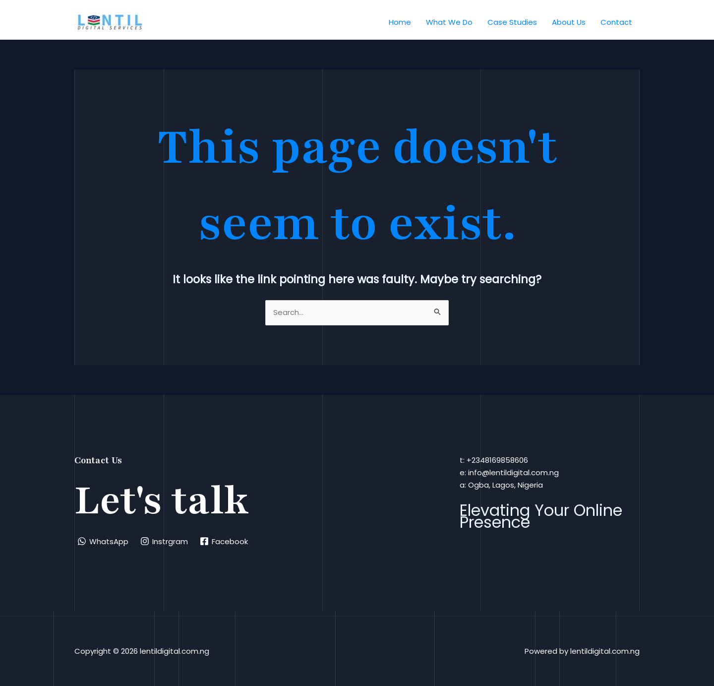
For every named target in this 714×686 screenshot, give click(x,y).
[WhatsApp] (102, 541)
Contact (616, 22)
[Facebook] (224, 541)
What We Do (449, 22)
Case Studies (512, 22)
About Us (569, 22)
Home (400, 22)
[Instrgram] (164, 541)
